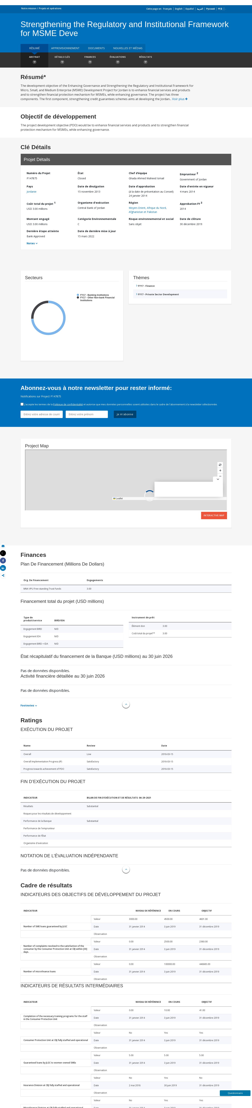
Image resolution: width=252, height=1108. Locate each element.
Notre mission (28, 8)
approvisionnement (65, 48)
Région (133, 202)
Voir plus (180, 99)
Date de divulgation (91, 186)
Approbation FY (191, 203)
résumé (34, 48)
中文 (220, 8)
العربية (200, 8)
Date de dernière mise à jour (97, 231)
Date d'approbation (142, 186)
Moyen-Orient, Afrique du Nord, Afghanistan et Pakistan (148, 210)
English (178, 8)
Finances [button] (90, 60)
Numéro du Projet (38, 173)
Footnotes (27, 705)
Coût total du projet (41, 203)
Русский (210, 8)
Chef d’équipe (138, 173)
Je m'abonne (125, 414)
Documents (96, 48)
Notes (31, 243)
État (80, 173)
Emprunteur (189, 173)
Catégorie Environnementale (97, 219)
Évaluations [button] (118, 60)
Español (190, 8)
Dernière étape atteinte (43, 231)
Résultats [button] (145, 60)
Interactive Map (214, 515)
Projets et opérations (50, 8)
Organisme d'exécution (93, 202)
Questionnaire (235, 1093)
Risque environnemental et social (151, 219)
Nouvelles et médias (127, 48)
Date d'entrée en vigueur (197, 186)
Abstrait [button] (34, 60)
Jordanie (31, 191)
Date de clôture (190, 219)
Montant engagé (38, 219)
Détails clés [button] (62, 60)
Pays (30, 186)
